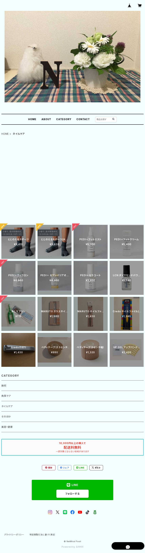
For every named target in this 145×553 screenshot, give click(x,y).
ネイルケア (7, 406)
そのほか (6, 416)
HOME (32, 119)
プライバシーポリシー (14, 534)
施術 (3, 385)
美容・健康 (7, 426)
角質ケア (6, 395)
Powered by (72, 547)
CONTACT (83, 119)
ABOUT (46, 119)
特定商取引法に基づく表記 (42, 534)
